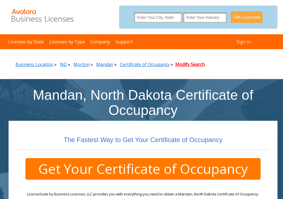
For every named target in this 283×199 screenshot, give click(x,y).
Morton (82, 64)
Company (100, 42)
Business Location (34, 64)
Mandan (104, 64)
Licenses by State (26, 42)
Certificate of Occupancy (145, 64)
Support (124, 42)
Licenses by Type (67, 42)
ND (63, 64)
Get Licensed (247, 17)
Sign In (244, 42)
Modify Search (190, 64)
